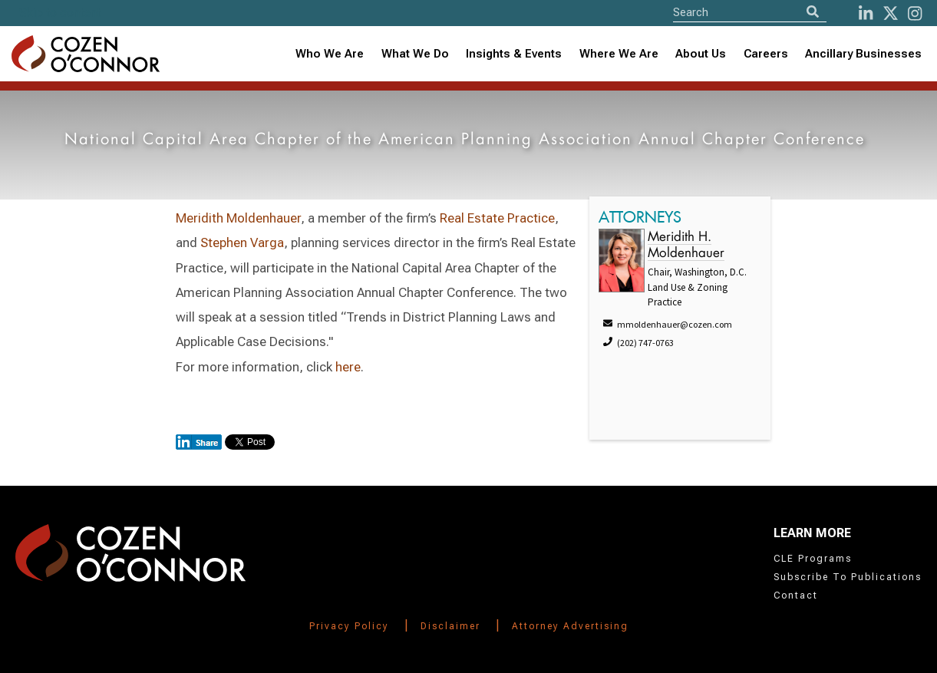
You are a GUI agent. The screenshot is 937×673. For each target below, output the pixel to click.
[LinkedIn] (866, 13)
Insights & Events (514, 54)
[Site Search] (749, 12)
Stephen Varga (242, 242)
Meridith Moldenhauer (238, 218)
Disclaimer (450, 626)
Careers (766, 54)
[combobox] (514, 54)
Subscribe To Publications (848, 577)
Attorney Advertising (570, 626)
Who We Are (329, 54)
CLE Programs (813, 558)
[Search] (812, 12)
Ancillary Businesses (863, 54)
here (348, 366)
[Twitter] (891, 13)
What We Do (415, 54)
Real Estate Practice (497, 218)
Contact (796, 595)
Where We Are (618, 54)
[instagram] (915, 13)
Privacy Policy (349, 626)
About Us (700, 54)
